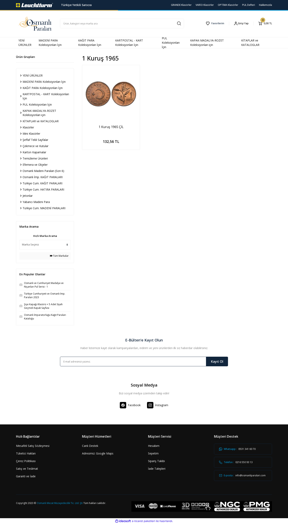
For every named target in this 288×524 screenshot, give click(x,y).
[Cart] (265, 23)
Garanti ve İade (26, 476)
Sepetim (153, 453)
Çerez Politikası (26, 461)
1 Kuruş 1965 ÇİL (111, 127)
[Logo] (34, 4)
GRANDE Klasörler (181, 5)
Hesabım (153, 446)
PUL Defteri (248, 5)
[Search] (122, 23)
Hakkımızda (265, 5)
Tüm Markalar (59, 255)
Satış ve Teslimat (27, 468)
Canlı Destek (90, 446)
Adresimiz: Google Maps (97, 453)
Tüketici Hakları (26, 453)
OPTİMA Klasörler (228, 5)
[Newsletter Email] (144, 361)
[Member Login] (241, 23)
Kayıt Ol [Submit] (217, 361)
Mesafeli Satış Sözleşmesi (32, 446)
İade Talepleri (156, 468)
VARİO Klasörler (205, 5)
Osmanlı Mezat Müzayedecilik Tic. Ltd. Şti (60, 503)
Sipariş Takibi (156, 461)
